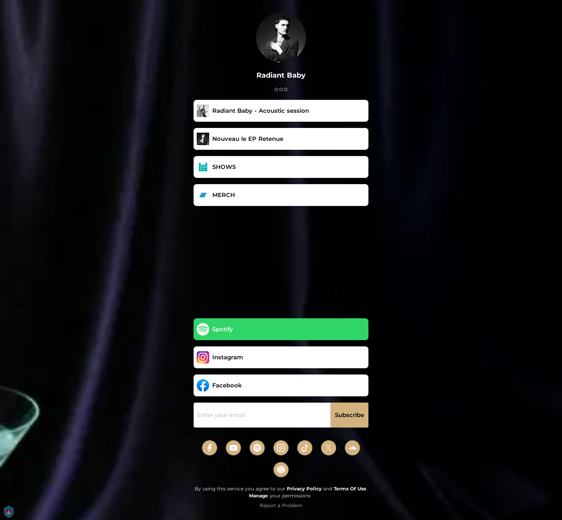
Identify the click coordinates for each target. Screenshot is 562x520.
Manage (258, 496)
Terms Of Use (350, 489)
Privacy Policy (304, 489)
